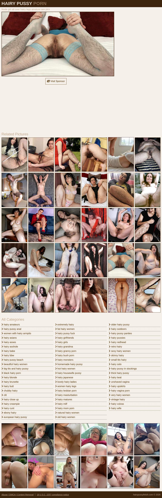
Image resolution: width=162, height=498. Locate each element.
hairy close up (10, 399)
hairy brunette (10, 382)
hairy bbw (8, 355)
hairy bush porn (64, 355)
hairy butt (8, 386)
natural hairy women (67, 412)
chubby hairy (9, 390)
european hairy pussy (14, 417)
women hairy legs (65, 386)
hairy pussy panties (120, 333)
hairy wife (115, 408)
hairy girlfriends (64, 338)
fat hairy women (65, 329)
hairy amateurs (11, 324)
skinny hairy (116, 355)
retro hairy (115, 346)
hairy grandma (64, 346)
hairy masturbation (66, 395)
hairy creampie (11, 404)
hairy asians (9, 338)
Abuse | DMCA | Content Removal (18, 494)
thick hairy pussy (119, 373)
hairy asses (9, 342)
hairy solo (115, 364)
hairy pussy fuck (65, 333)
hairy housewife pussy (68, 373)
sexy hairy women (120, 351)
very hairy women (119, 395)
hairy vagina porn (119, 390)
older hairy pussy (119, 324)
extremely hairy (64, 324)
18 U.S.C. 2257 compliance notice (53, 494)
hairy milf (61, 404)
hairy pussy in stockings (123, 368)
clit (4, 395)
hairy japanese (64, 377)
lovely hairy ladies (66, 382)
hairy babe (8, 351)
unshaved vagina (119, 382)
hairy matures (63, 399)
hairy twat (115, 377)
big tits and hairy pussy (15, 368)
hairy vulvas (116, 404)
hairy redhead (117, 342)
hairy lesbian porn (66, 390)
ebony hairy (9, 412)
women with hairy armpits (16, 333)
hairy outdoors (117, 329)
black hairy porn (11, 373)
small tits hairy (117, 360)
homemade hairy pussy (69, 364)
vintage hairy (117, 399)
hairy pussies (117, 338)
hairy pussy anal (11, 329)
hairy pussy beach (12, 360)
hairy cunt (8, 408)
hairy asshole (10, 346)
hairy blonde (9, 377)
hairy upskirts (117, 386)
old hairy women (65, 417)
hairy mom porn (64, 408)
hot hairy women (65, 368)
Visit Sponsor (56, 81)
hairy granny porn (65, 351)
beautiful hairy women (14, 364)
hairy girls (61, 342)
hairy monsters (64, 360)
